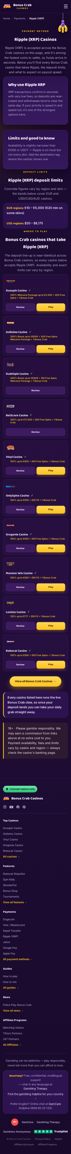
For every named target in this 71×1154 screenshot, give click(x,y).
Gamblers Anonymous (17, 1131)
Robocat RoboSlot (14, 873)
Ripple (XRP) (10, 936)
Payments (19, 18)
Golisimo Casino (12, 833)
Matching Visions (13, 1027)
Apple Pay (9, 953)
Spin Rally (9, 879)
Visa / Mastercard (14, 925)
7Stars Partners (12, 1033)
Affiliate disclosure (24, 1144)
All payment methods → (18, 959)
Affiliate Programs (47, 1144)
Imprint (58, 1139)
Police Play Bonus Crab (17, 1004)
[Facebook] (18, 807)
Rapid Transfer (12, 930)
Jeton (6, 942)
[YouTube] (11, 807)
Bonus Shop (10, 890)
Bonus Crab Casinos (23, 798)
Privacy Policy (42, 1139)
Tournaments (11, 896)
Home (6, 18)
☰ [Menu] (66, 6)
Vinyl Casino (10, 839)
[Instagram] (5, 807)
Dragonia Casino (13, 845)
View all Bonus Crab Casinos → (35, 681)
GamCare (55, 1103)
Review (20, 309)
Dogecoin (9, 919)
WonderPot (10, 885)
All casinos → (11, 856)
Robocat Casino (12, 850)
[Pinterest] (24, 807)
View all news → (13, 1010)
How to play (10, 976)
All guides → (11, 987)
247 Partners (11, 1039)
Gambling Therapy (35, 1088)
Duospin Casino (12, 828)
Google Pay (10, 947)
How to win (10, 981)
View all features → (15, 902)
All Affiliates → (12, 1044)
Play (50, 309)
